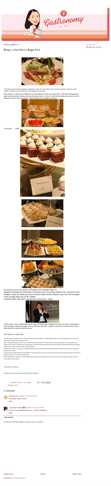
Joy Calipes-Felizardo (15, 407)
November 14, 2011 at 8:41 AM (28, 396)
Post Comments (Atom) (18, 478)
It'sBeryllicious (13, 396)
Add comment (8, 417)
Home (42, 474)
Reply (10, 401)
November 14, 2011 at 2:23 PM (34, 407)
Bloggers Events (13, 385)
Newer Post (8, 474)
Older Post (76, 474)
